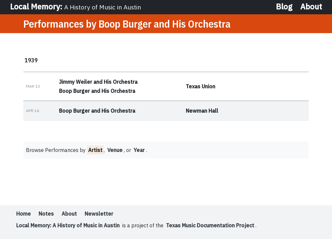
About (311, 6)
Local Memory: (75, 6)
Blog (284, 6)
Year (139, 150)
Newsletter (99, 213)
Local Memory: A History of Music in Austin (68, 225)
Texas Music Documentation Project (210, 225)
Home (23, 213)
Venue (115, 150)
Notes (46, 213)
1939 (31, 60)
